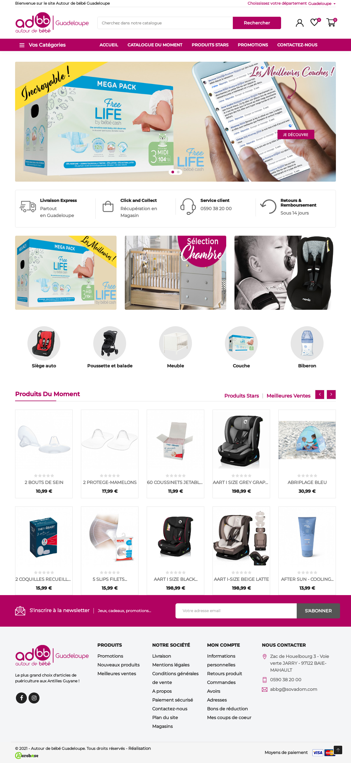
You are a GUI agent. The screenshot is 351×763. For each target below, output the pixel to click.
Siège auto (44, 365)
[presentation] (319, 394)
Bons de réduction (227, 708)
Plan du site (165, 717)
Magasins (162, 726)
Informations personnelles (221, 661)
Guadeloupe (320, 3)
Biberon (307, 365)
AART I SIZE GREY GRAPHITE (241, 482)
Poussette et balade (109, 365)
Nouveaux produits (118, 665)
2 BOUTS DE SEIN (44, 482)
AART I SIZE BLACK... (175, 579)
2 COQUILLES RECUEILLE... (43, 579)
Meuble (175, 365)
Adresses (217, 700)
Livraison (161, 656)
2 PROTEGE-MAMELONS (110, 482)
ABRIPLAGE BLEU (307, 482)
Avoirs (213, 691)
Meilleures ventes (288, 395)
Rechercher (257, 23)
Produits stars (241, 395)
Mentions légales (170, 665)
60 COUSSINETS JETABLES (175, 482)
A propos (162, 691)
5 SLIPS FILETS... (110, 579)
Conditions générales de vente (175, 678)
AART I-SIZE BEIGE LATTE (241, 579)
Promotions (110, 656)
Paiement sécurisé (172, 700)
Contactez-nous (169, 708)
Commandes (221, 682)
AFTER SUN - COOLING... (307, 579)
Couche (241, 365)
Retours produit (224, 673)
